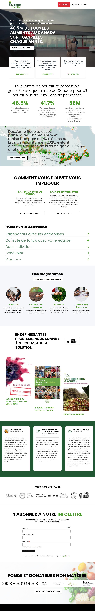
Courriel (26, 542)
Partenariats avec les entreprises (34, 234)
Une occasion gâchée (73, 414)
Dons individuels (19, 246)
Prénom (25, 528)
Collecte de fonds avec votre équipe (37, 240)
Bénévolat (14, 252)
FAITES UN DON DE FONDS (30, 193)
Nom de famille (27, 535)
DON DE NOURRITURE (64, 192)
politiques (66, 556)
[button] (78, 4)
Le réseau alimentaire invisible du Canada (44, 409)
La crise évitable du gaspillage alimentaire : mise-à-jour (17, 401)
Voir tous (13, 259)
